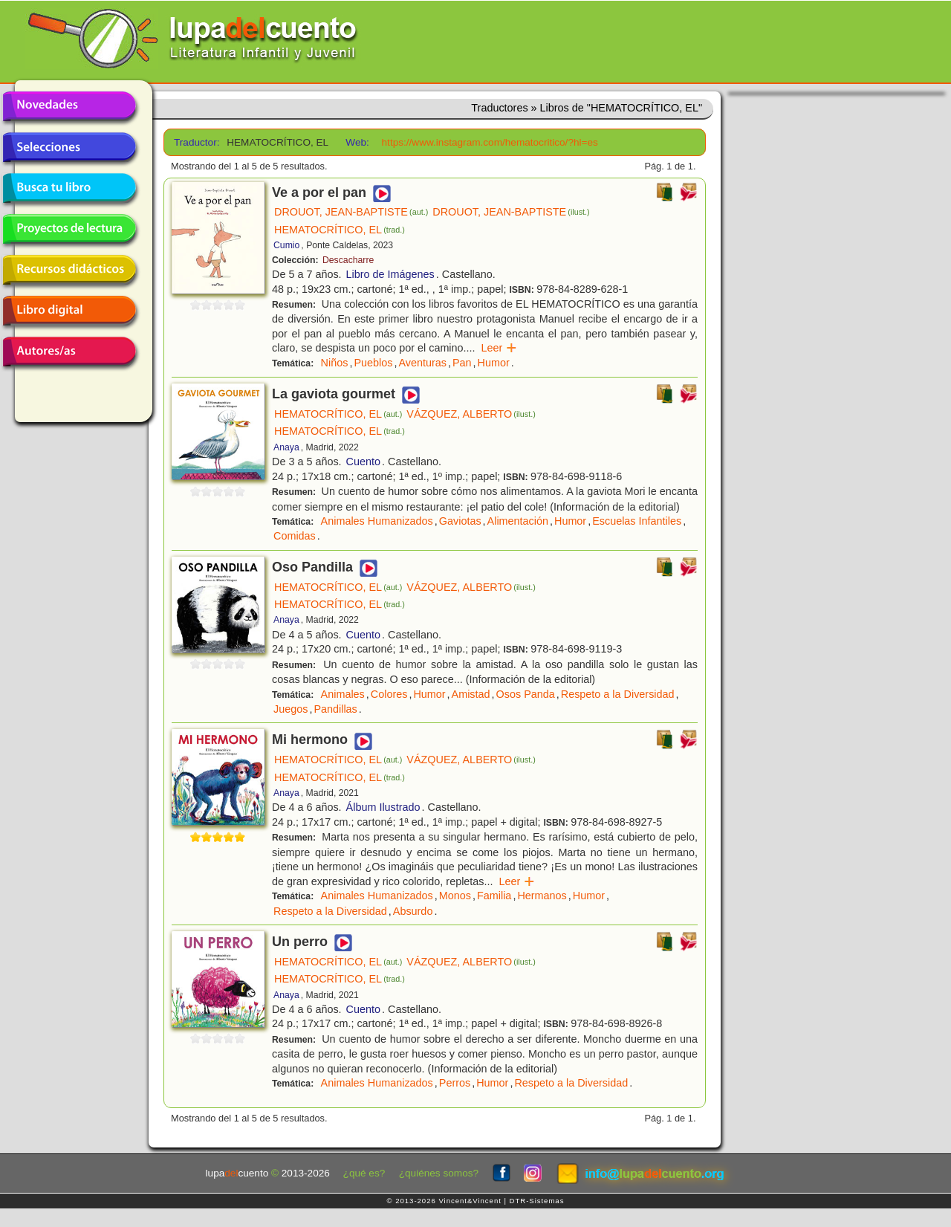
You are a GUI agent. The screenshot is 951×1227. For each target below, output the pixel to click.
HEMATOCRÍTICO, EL (339, 230)
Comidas (294, 536)
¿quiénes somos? (438, 1173)
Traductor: (195, 142)
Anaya (286, 447)
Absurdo (413, 911)
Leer (499, 348)
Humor (494, 363)
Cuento (363, 461)
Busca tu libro (69, 188)
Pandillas (335, 709)
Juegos (290, 709)
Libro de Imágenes (390, 274)
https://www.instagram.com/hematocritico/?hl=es (490, 142)
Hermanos (541, 895)
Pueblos (373, 363)
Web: (357, 142)
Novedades (69, 106)
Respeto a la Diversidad (618, 694)
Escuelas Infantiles (636, 521)
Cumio (286, 245)
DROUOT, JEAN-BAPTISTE (351, 212)
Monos (455, 895)
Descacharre (348, 260)
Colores (389, 694)
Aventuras (422, 363)
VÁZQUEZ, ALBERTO (470, 414)
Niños (334, 363)
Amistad (471, 694)
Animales (343, 694)
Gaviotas (460, 521)
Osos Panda (525, 694)
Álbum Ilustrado (383, 807)
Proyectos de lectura (69, 229)
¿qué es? (364, 1173)
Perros (454, 1083)
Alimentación (517, 521)
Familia (494, 895)
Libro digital (69, 311)
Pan (462, 363)
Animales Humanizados (377, 521)
